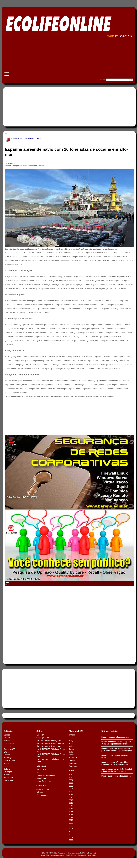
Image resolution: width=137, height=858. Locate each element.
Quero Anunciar (42, 789)
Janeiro (72, 735)
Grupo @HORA (42, 738)
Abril (70, 743)
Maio (71, 746)
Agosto (72, 755)
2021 (71, 789)
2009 (71, 823)
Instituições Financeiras (45, 775)
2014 (71, 809)
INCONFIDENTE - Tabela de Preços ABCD (50, 750)
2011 (71, 817)
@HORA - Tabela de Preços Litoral (50, 743)
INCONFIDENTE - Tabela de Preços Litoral (50, 755)
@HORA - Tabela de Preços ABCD (50, 740)
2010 (71, 820)
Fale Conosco (42, 795)
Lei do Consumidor (44, 781)
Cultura (7, 769)
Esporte (7, 755)
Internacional (16, 139)
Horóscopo (8, 780)
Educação (8, 772)
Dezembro (73, 766)
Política (7, 738)
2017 (71, 800)
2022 (71, 786)
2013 (71, 812)
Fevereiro (72, 738)
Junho (71, 749)
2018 (71, 797)
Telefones (40, 792)
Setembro (73, 758)
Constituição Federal (44, 778)
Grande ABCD (9, 749)
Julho (71, 752)
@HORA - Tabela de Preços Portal (50, 746)
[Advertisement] (68, 57)
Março (71, 740)
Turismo (7, 775)
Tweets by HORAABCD (12, 715)
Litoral (6, 752)
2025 (71, 777)
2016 (71, 803)
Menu (6, 75)
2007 (71, 829)
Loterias (39, 773)
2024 (71, 780)
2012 (71, 814)
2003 (71, 840)
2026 (71, 774)
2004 (71, 837)
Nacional (7, 740)
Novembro (73, 763)
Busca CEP (41, 770)
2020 (71, 792)
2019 (71, 794)
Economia (8, 746)
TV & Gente (8, 778)
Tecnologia (8, 758)
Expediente (40, 735)
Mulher (6, 763)
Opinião (7, 735)
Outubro (72, 760)
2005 (71, 834)
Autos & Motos (10, 760)
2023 (71, 783)
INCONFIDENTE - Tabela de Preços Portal (50, 760)
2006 (71, 831)
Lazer (6, 766)
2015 (71, 806)
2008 (71, 826)
